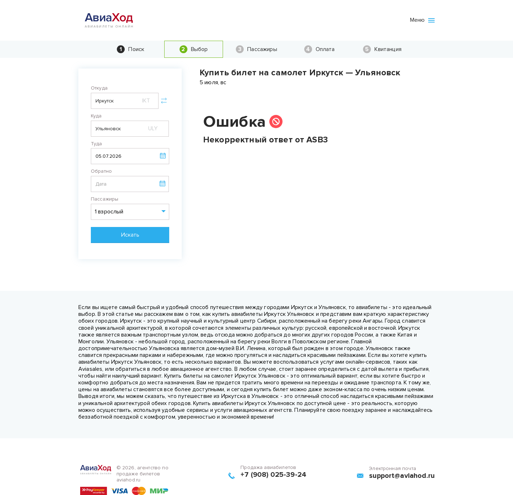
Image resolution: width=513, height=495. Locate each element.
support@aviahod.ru (402, 475)
